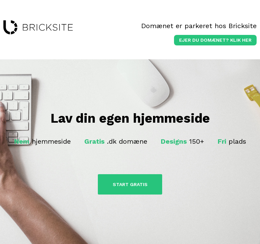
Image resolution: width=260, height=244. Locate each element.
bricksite (38, 27)
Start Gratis (130, 184)
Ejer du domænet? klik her (215, 40)
